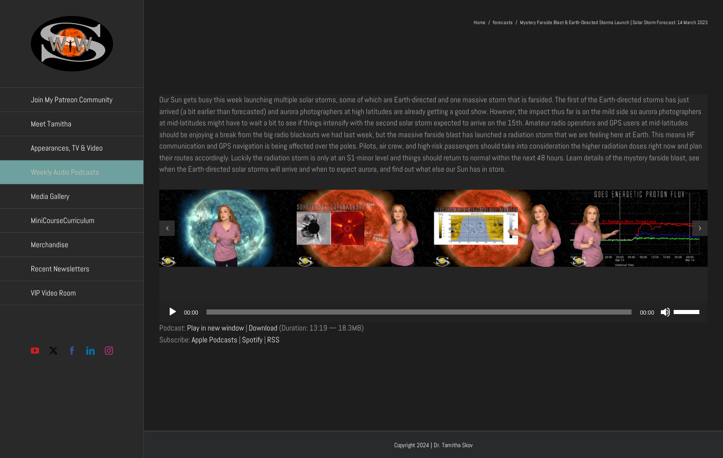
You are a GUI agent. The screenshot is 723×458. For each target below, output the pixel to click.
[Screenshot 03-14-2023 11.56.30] (502, 228)
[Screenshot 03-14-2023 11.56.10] (365, 228)
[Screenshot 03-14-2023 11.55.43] (227, 228)
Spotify (252, 339)
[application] (433, 312)
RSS (273, 339)
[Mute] (665, 312)
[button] (167, 228)
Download (263, 328)
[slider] (419, 312)
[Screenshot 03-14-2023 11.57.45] (639, 228)
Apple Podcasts (214, 339)
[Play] (173, 312)
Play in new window (215, 328)
